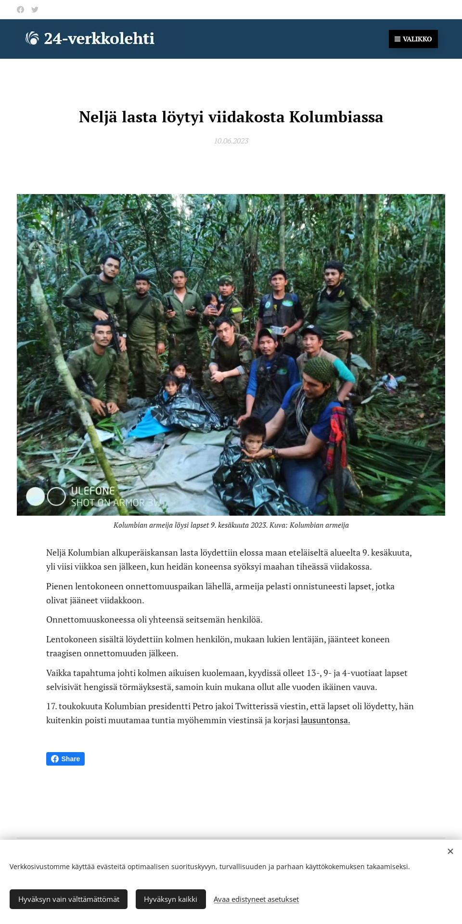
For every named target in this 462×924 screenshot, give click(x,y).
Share (65, 759)
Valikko (413, 38)
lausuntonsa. (325, 720)
